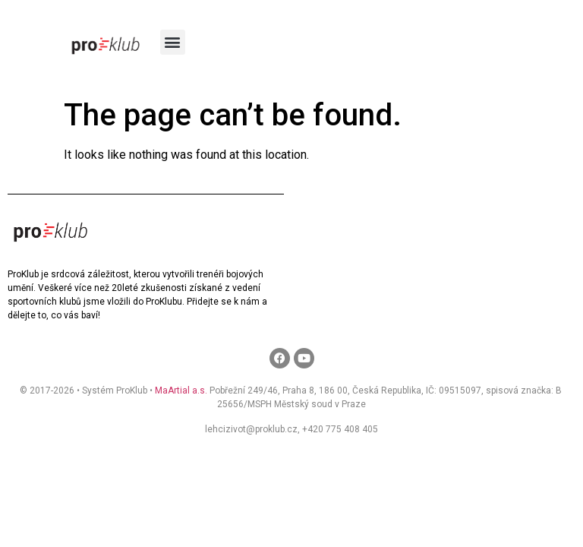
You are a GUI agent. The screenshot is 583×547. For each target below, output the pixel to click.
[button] (172, 42)
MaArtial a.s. (181, 390)
